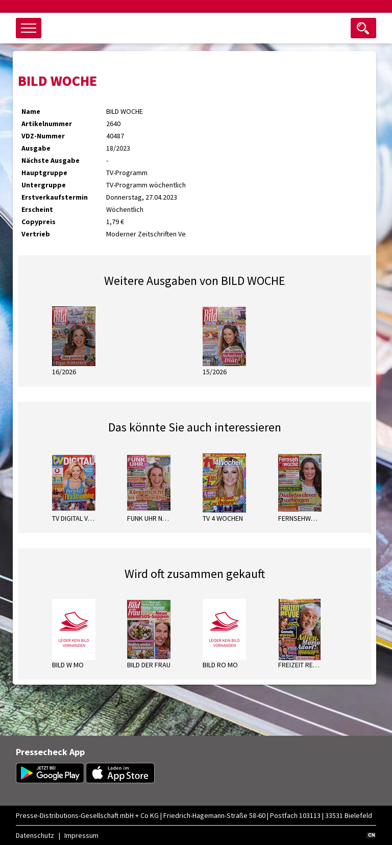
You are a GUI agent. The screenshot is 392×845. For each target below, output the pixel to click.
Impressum (81, 835)
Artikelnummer (46, 123)
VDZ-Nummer (43, 135)
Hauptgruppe (44, 172)
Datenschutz (35, 835)
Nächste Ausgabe (50, 160)
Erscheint (37, 209)
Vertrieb (35, 233)
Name (30, 111)
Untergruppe (43, 184)
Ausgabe (36, 148)
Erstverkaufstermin (54, 197)
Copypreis (38, 221)
